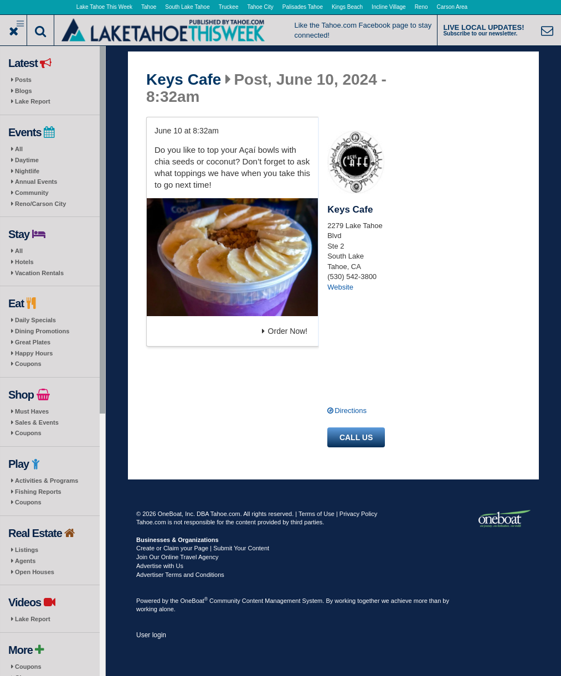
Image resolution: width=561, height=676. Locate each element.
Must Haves (32, 411)
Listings (26, 549)
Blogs (23, 90)
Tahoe (148, 7)
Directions (350, 410)
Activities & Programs (46, 480)
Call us (356, 437)
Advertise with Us (159, 566)
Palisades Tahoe (302, 7)
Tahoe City (261, 7)
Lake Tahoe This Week (104, 7)
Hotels (24, 262)
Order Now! (285, 331)
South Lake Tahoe (187, 7)
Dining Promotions (42, 331)
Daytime (27, 160)
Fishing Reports (38, 491)
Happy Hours (34, 353)
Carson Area (452, 7)
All (19, 149)
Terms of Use (316, 513)
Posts (23, 79)
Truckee (229, 7)
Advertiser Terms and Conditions (180, 574)
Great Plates (32, 342)
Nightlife (27, 171)
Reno (421, 7)
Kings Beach (347, 7)
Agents (25, 561)
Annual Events (36, 181)
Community (32, 192)
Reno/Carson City (40, 203)
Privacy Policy (358, 513)
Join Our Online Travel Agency (177, 557)
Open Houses (34, 572)
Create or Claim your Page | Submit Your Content (202, 548)
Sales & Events (37, 422)
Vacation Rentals (39, 273)
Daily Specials (35, 320)
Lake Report (32, 101)
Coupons (28, 363)
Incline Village (389, 7)
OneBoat (194, 600)
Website (340, 287)
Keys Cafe (183, 79)
